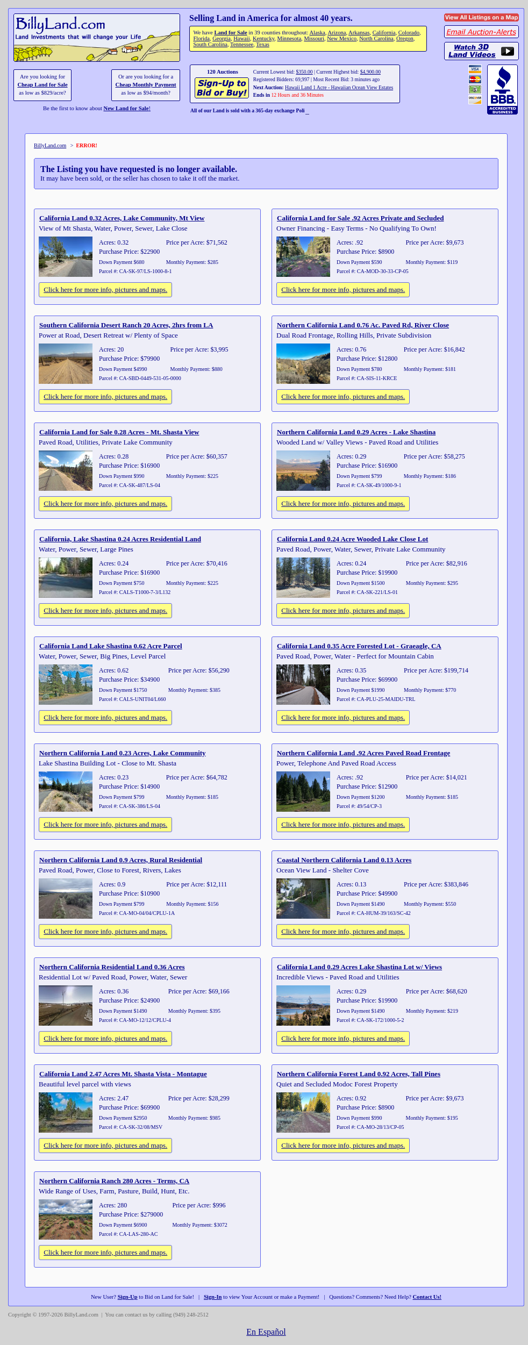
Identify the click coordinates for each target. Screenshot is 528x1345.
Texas (262, 44)
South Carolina (210, 44)
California (384, 32)
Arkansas (358, 32)
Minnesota (289, 38)
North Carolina (376, 38)
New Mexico (341, 38)
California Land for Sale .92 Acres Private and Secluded (360, 218)
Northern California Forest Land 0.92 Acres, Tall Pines (358, 1074)
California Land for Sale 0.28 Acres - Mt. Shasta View (119, 432)
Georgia (221, 38)
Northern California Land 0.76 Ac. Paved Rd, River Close (363, 325)
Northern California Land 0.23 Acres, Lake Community (122, 753)
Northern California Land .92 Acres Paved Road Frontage (363, 753)
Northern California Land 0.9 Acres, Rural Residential (120, 860)
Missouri (314, 38)
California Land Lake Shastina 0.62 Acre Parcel (110, 646)
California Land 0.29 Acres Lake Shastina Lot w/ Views (359, 967)
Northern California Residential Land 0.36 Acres (112, 967)
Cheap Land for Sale (42, 85)
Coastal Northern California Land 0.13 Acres (344, 860)
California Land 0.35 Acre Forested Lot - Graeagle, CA (359, 646)
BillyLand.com (50, 145)
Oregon (404, 38)
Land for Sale (230, 32)
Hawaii (241, 38)
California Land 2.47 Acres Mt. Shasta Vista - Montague (123, 1074)
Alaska (317, 32)
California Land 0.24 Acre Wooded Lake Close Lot (352, 539)
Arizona (336, 32)
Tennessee (241, 44)
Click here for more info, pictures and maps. (105, 289)
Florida (201, 38)
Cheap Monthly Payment (146, 85)
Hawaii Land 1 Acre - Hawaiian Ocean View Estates (339, 87)
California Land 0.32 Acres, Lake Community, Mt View (121, 218)
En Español (266, 1331)
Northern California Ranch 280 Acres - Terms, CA (114, 1181)
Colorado (408, 32)
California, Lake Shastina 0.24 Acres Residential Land (120, 539)
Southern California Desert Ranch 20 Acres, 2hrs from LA (126, 325)
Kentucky (263, 38)
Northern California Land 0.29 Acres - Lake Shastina (356, 432)
